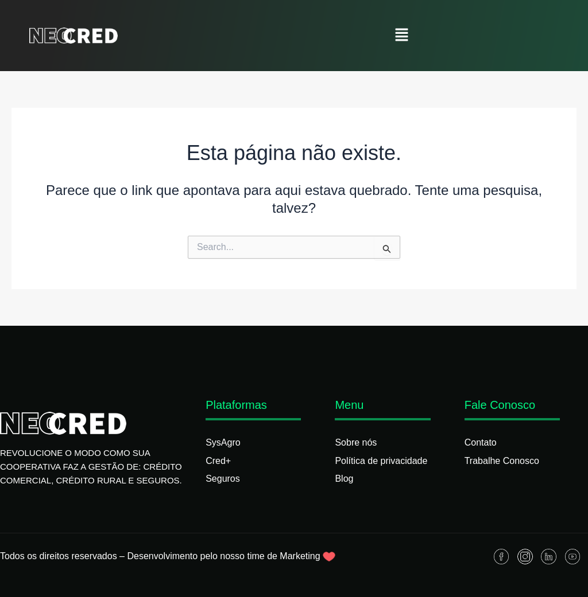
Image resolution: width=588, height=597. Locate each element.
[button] (401, 35)
